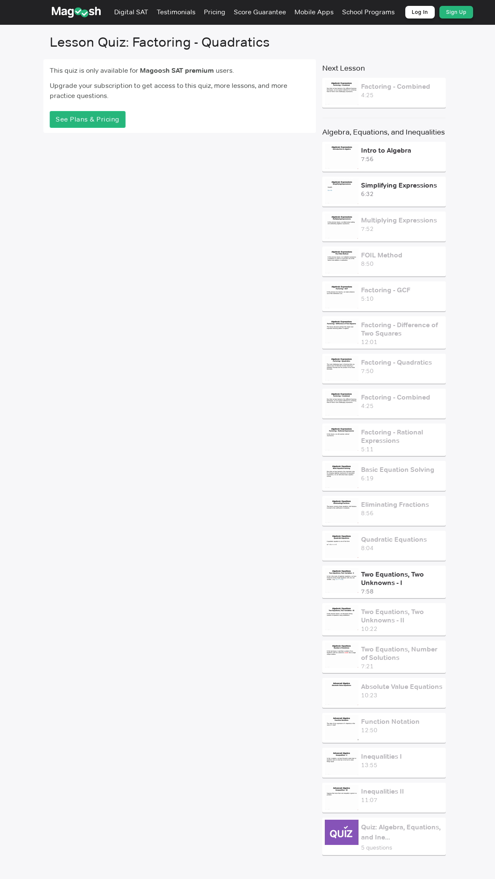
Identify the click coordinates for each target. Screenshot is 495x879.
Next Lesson (343, 68)
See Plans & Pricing (88, 119)
